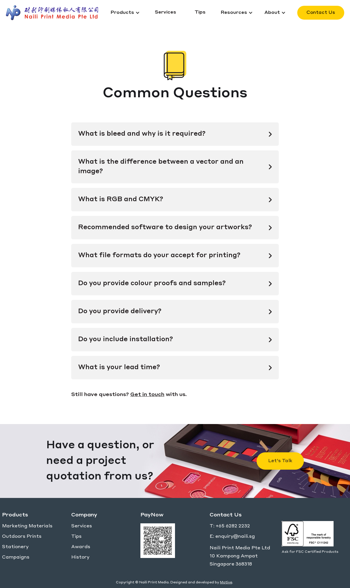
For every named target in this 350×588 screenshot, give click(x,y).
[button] (125, 13)
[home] (55, 12)
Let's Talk (280, 461)
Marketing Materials (27, 526)
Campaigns (15, 557)
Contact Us (320, 12)
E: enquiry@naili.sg (232, 536)
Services (81, 526)
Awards (80, 547)
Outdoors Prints (22, 536)
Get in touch (147, 394)
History (80, 557)
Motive (226, 582)
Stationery (15, 547)
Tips (76, 536)
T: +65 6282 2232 (230, 526)
